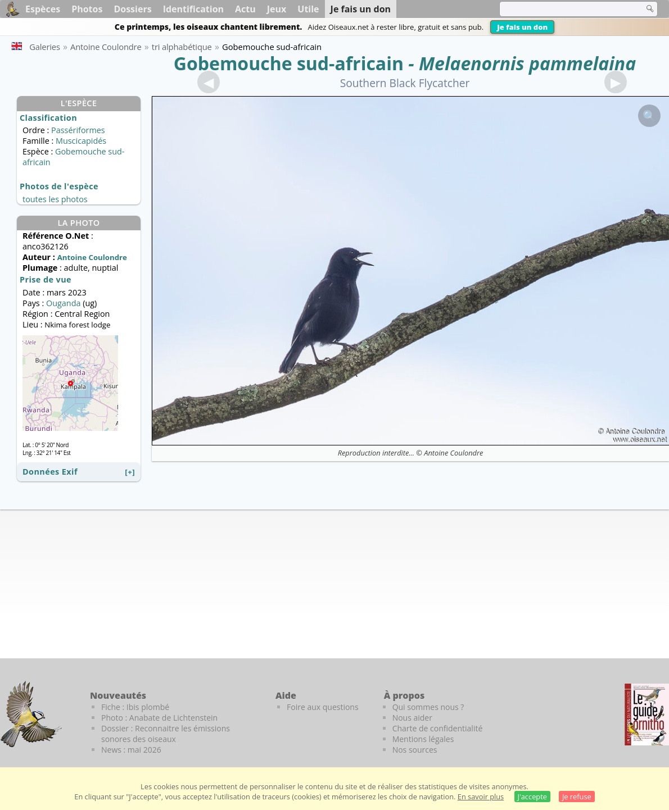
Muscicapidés (81, 140)
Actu (245, 9)
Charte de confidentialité (437, 728)
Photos (86, 9)
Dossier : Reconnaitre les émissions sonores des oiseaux (165, 733)
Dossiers (132, 9)
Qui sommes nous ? (428, 707)
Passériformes (78, 130)
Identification (193, 9)
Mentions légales (423, 739)
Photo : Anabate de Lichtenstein (159, 717)
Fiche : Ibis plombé (135, 707)
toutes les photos (55, 199)
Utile (308, 9)
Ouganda (63, 303)
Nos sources (414, 749)
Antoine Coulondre (453, 453)
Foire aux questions (323, 707)
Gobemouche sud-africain (289, 63)
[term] (564, 9)
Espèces (42, 9)
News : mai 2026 (131, 749)
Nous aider (412, 717)
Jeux (277, 9)
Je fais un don (522, 27)
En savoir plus (481, 796)
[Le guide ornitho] (647, 714)
